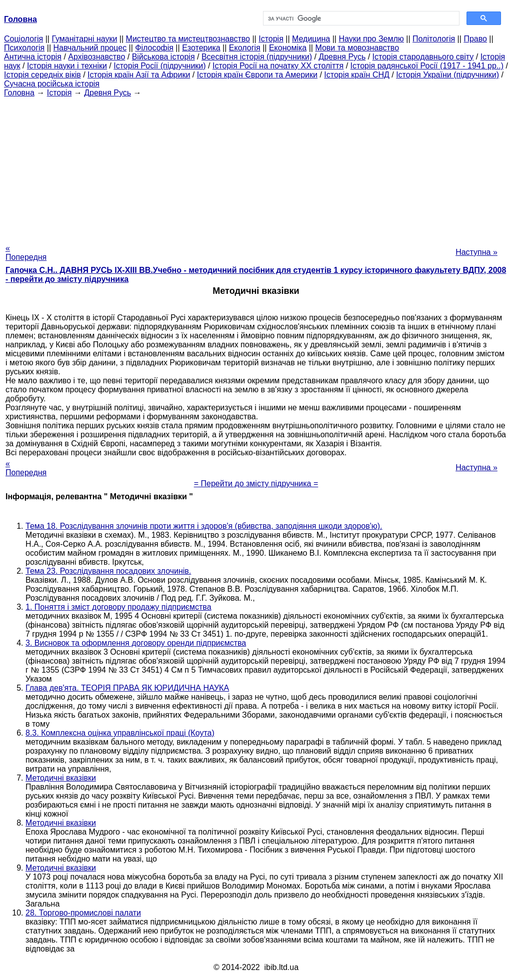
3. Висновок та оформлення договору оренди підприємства (136, 643)
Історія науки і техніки (67, 65)
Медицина (311, 38)
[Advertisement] (256, 167)
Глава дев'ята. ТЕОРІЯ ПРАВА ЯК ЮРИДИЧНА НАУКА (127, 688)
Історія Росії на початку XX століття (278, 65)
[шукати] (360, 18)
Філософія (154, 47)
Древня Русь (342, 56)
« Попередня (26, 252)
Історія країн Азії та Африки (139, 74)
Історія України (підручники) (447, 74)
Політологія (433, 38)
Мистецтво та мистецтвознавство (188, 38)
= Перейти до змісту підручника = (256, 483)
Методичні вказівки (61, 778)
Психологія (24, 47)
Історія (271, 38)
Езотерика (201, 47)
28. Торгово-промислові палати (83, 913)
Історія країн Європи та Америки (257, 74)
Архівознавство (96, 56)
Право (475, 38)
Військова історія (163, 56)
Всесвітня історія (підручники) (257, 56)
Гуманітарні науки (84, 38)
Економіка (287, 47)
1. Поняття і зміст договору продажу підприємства (119, 607)
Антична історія (33, 56)
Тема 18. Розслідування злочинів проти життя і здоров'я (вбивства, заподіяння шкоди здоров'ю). (204, 526)
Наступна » (477, 252)
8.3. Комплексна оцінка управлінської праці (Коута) (120, 733)
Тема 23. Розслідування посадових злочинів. (108, 571)
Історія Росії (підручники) (160, 65)
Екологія (244, 47)
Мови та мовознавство (357, 47)
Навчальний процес (89, 47)
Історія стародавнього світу (423, 56)
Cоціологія (23, 38)
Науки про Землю (371, 38)
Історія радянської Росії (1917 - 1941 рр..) (427, 65)
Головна (19, 92)
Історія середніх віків (42, 74)
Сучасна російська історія (52, 83)
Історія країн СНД (357, 74)
